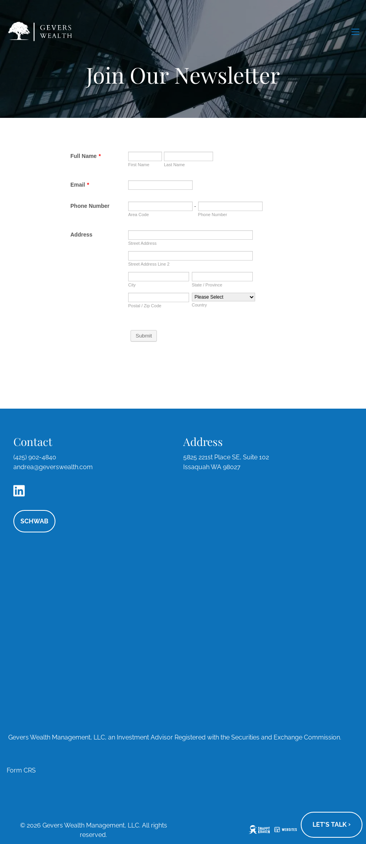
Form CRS (21, 770)
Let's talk (332, 824)
